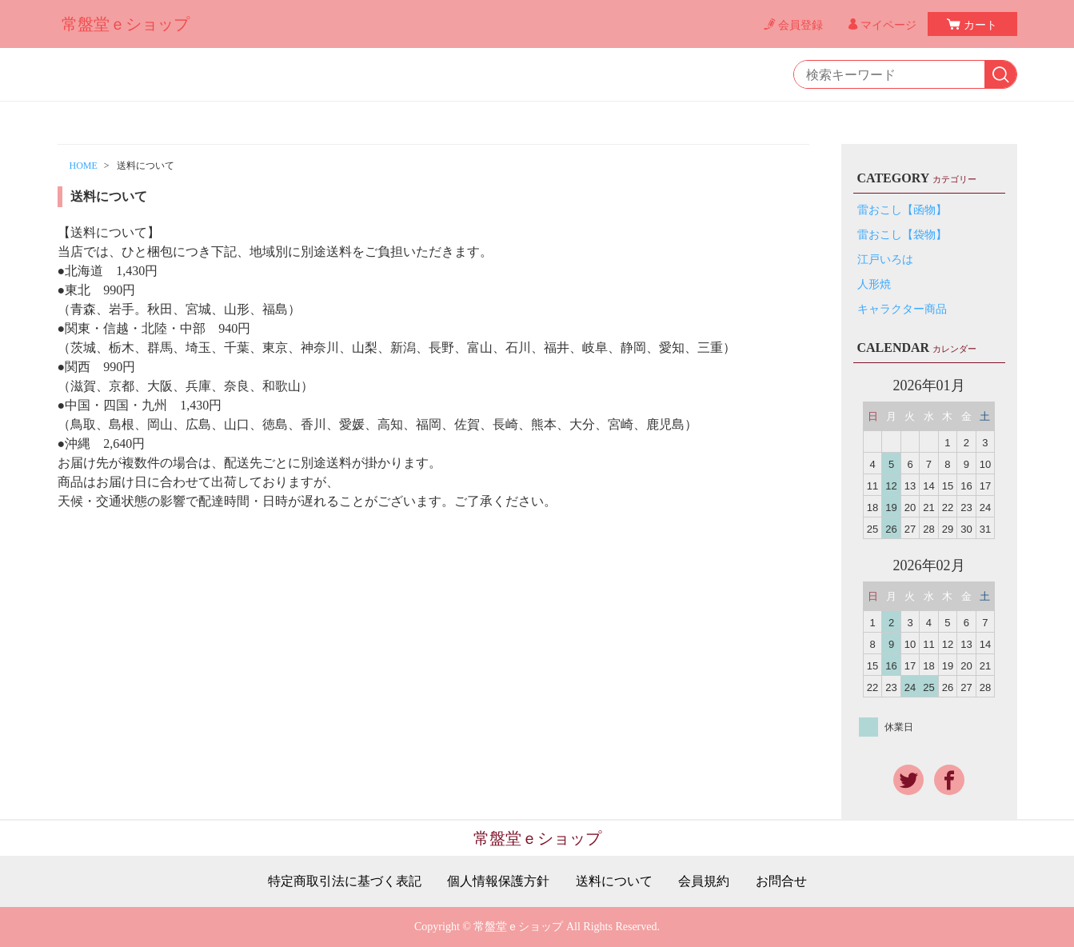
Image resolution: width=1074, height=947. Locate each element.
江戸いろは (885, 260)
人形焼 (874, 284)
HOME (84, 165)
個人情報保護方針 (498, 881)
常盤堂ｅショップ (126, 24)
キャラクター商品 (902, 309)
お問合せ (781, 881)
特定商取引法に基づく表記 (344, 881)
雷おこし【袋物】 (902, 235)
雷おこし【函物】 (902, 210)
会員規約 (703, 881)
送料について (614, 881)
